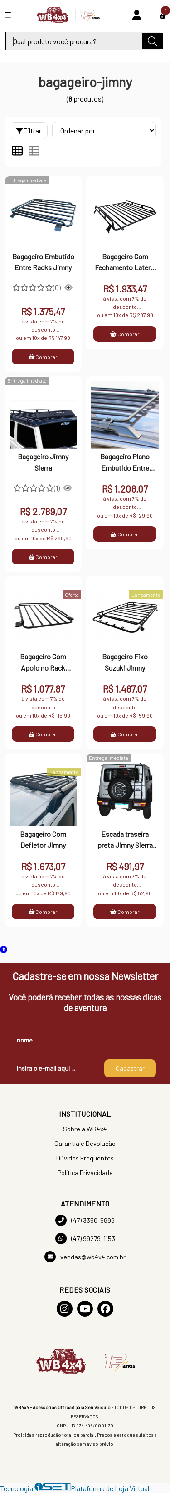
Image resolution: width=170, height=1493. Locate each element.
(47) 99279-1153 (85, 1238)
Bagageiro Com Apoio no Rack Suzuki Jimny (43, 663)
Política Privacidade (85, 1172)
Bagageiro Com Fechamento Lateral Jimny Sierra (125, 263)
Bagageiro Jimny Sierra (43, 462)
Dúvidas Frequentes (85, 1158)
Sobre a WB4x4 (85, 1129)
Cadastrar (130, 1068)
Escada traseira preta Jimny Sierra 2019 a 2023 (125, 841)
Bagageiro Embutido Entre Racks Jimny (43, 262)
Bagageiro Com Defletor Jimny (43, 839)
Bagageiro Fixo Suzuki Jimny (125, 662)
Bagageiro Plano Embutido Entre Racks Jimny (125, 463)
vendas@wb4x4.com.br (85, 1256)
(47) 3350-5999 (85, 1220)
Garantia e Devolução (85, 1143)
